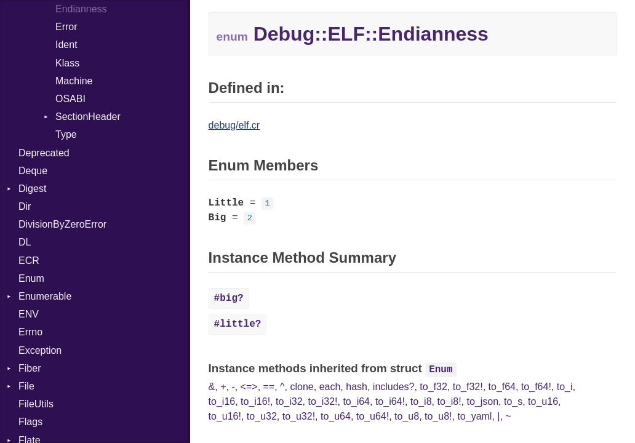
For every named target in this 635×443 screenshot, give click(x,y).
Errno (30, 332)
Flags (30, 422)
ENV (28, 314)
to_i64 (356, 401)
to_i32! (322, 401)
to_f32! (468, 386)
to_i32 (289, 401)
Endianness (81, 9)
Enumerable (44, 296)
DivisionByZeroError (62, 224)
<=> (249, 386)
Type (66, 134)
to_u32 (262, 416)
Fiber (29, 368)
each (330, 386)
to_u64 (336, 416)
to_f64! (536, 386)
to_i (565, 386)
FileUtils (36, 404)
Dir (24, 206)
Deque (32, 171)
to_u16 (543, 401)
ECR (28, 260)
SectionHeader (88, 116)
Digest (32, 188)
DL (24, 242)
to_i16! (255, 401)
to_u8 (406, 416)
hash (356, 386)
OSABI (70, 99)
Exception (40, 350)
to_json (482, 401)
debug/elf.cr (234, 125)
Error (66, 27)
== (269, 386)
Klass (67, 63)
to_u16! (225, 416)
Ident (66, 44)
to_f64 (502, 386)
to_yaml (474, 416)
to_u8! (438, 416)
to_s (513, 401)
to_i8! (449, 401)
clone (302, 386)
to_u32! (298, 416)
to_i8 (421, 401)
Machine (73, 81)
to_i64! (390, 401)
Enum (31, 278)
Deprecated (44, 153)
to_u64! (372, 416)
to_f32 (433, 386)
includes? (394, 386)
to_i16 (222, 401)
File (26, 386)
